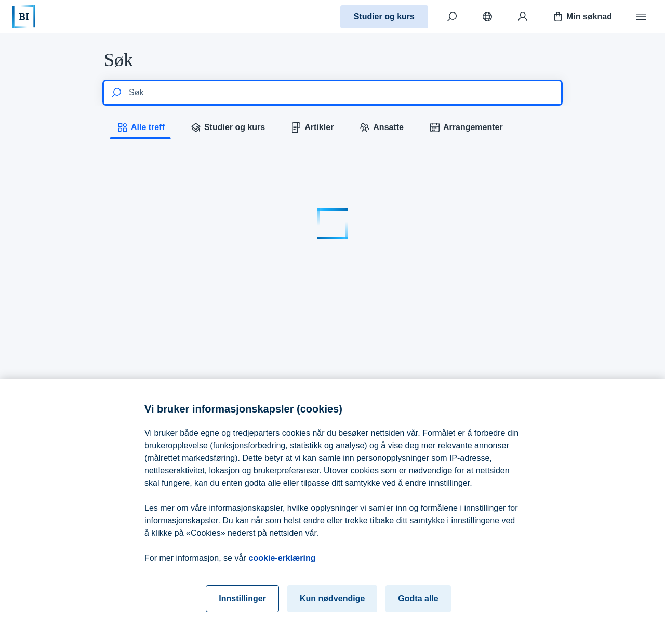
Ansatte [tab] (381, 127)
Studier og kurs (384, 16)
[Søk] (452, 16)
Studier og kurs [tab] (227, 127)
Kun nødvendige (332, 605)
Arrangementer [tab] (466, 127)
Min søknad (582, 16)
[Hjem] (23, 16)
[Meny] (641, 16)
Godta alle (418, 605)
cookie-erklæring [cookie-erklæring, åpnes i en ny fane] (282, 564)
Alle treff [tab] (140, 127)
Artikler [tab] (312, 127)
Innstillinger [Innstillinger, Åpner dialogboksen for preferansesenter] (242, 605)
